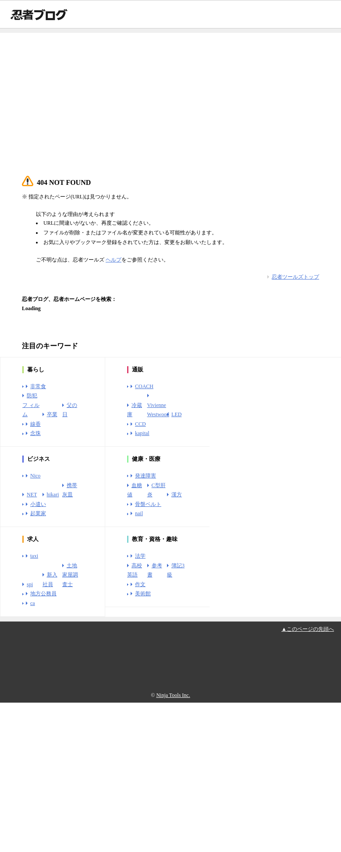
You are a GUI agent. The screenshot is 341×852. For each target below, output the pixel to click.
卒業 (52, 414)
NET (32, 494)
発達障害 (145, 476)
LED (176, 414)
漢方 (176, 494)
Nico (35, 476)
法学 (140, 556)
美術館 (143, 593)
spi (30, 584)
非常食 (38, 386)
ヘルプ (113, 260)
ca (32, 603)
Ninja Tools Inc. (173, 695)
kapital (142, 433)
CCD (140, 424)
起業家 (38, 513)
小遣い (38, 504)
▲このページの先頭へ (307, 629)
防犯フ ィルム (30, 404)
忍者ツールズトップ (295, 277)
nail (139, 513)
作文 (140, 584)
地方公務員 (43, 593)
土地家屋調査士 (70, 574)
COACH (144, 386)
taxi (34, 556)
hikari (53, 494)
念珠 (35, 433)
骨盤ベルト (148, 504)
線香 (35, 424)
